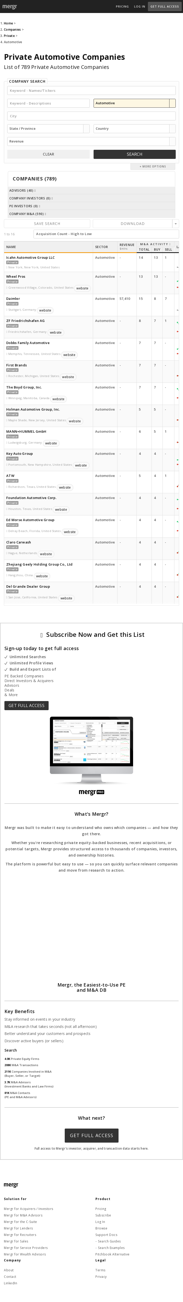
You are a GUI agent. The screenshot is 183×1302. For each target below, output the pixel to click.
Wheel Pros (15, 276)
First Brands (16, 365)
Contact (10, 1276)
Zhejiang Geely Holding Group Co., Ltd (39, 564)
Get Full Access (165, 6)
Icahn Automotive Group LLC (30, 257)
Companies (12, 29)
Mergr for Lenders (18, 1228)
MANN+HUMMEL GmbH (26, 431)
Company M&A (27, 214)
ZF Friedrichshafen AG (25, 320)
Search (134, 154)
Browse (101, 1228)
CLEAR (48, 154)
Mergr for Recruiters (20, 1235)
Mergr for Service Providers (26, 1248)
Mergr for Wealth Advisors (25, 1254)
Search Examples (111, 1248)
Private (9, 36)
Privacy (101, 1276)
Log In (139, 6)
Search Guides (109, 1241)
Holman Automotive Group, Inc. (33, 409)
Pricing (122, 6)
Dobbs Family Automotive (28, 342)
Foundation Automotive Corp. (31, 497)
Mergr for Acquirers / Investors (28, 1209)
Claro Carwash (18, 542)
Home (8, 23)
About (9, 1270)
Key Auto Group (19, 453)
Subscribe (103, 1215)
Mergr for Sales (16, 1241)
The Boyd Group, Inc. (24, 387)
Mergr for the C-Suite (20, 1222)
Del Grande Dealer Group (28, 586)
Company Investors (31, 198)
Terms (100, 1270)
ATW (10, 475)
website (82, 288)
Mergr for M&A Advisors (23, 1215)
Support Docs (106, 1235)
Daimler (13, 298)
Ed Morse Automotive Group (30, 519)
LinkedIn (10, 1283)
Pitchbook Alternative (112, 1254)
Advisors (22, 190)
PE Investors (24, 206)
